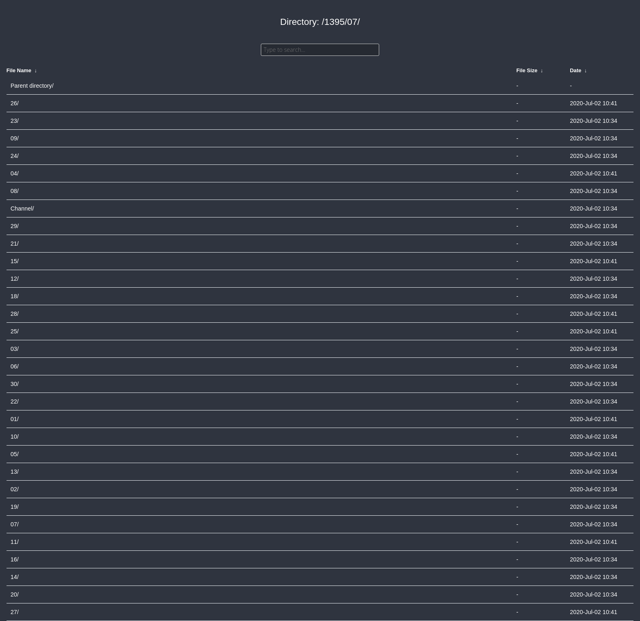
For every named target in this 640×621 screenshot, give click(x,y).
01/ (15, 419)
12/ (15, 278)
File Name (19, 70)
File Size (527, 70)
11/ (15, 542)
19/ (15, 506)
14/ (15, 577)
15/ (15, 261)
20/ (15, 594)
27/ (15, 612)
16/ (15, 559)
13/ (15, 471)
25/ (15, 331)
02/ (15, 489)
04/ (15, 173)
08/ (15, 191)
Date (575, 70)
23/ (15, 121)
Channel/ (22, 208)
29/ (15, 226)
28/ (15, 313)
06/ (15, 366)
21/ (15, 243)
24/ (15, 156)
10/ (15, 436)
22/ (15, 401)
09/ (15, 138)
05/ (15, 454)
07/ (15, 524)
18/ (15, 296)
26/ (15, 103)
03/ (15, 349)
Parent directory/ (32, 85)
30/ (15, 384)
